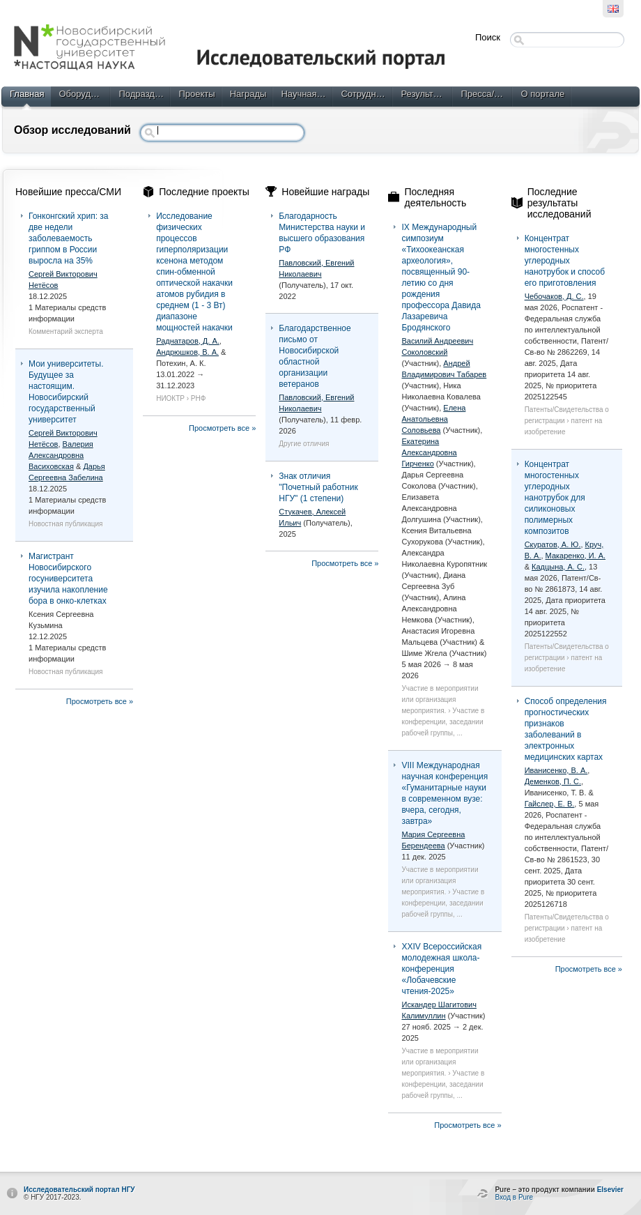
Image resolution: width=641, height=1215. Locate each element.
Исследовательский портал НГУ (79, 1189)
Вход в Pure (514, 1197)
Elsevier (610, 1189)
